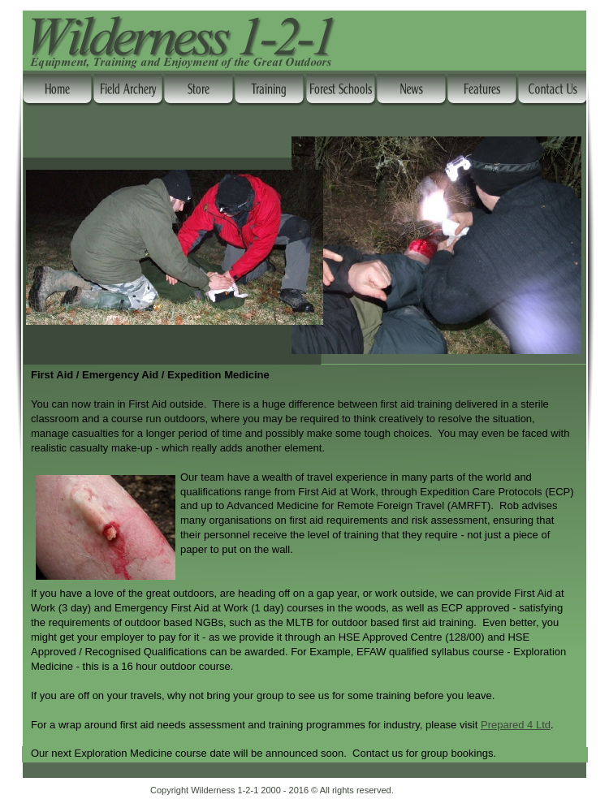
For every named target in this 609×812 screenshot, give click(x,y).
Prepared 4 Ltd (516, 725)
